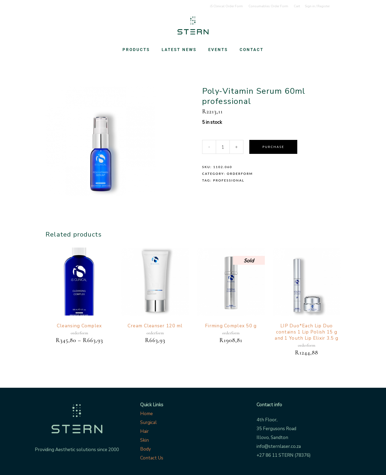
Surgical (148, 422)
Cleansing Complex (79, 326)
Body (145, 449)
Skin (144, 440)
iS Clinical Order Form (226, 6)
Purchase (273, 147)
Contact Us (151, 458)
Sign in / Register (317, 6)
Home (146, 414)
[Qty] (223, 147)
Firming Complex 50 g (231, 326)
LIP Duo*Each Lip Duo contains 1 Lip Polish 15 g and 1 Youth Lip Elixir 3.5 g (306, 332)
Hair (144, 431)
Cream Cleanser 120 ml (155, 326)
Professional (228, 180)
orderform (240, 174)
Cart (297, 6)
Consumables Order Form (268, 6)
